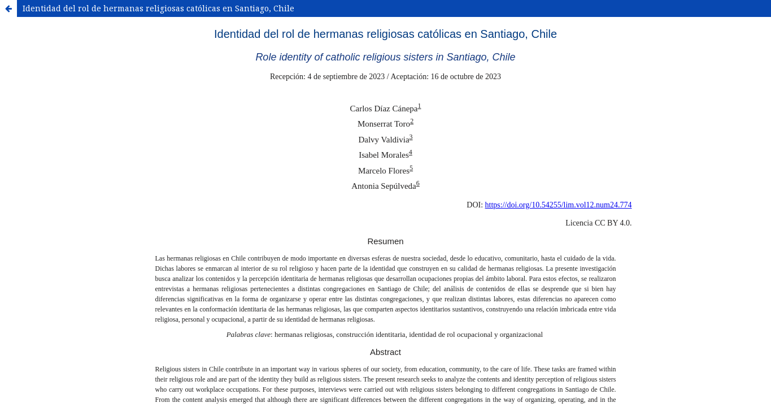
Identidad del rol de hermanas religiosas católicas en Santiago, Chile (158, 8)
